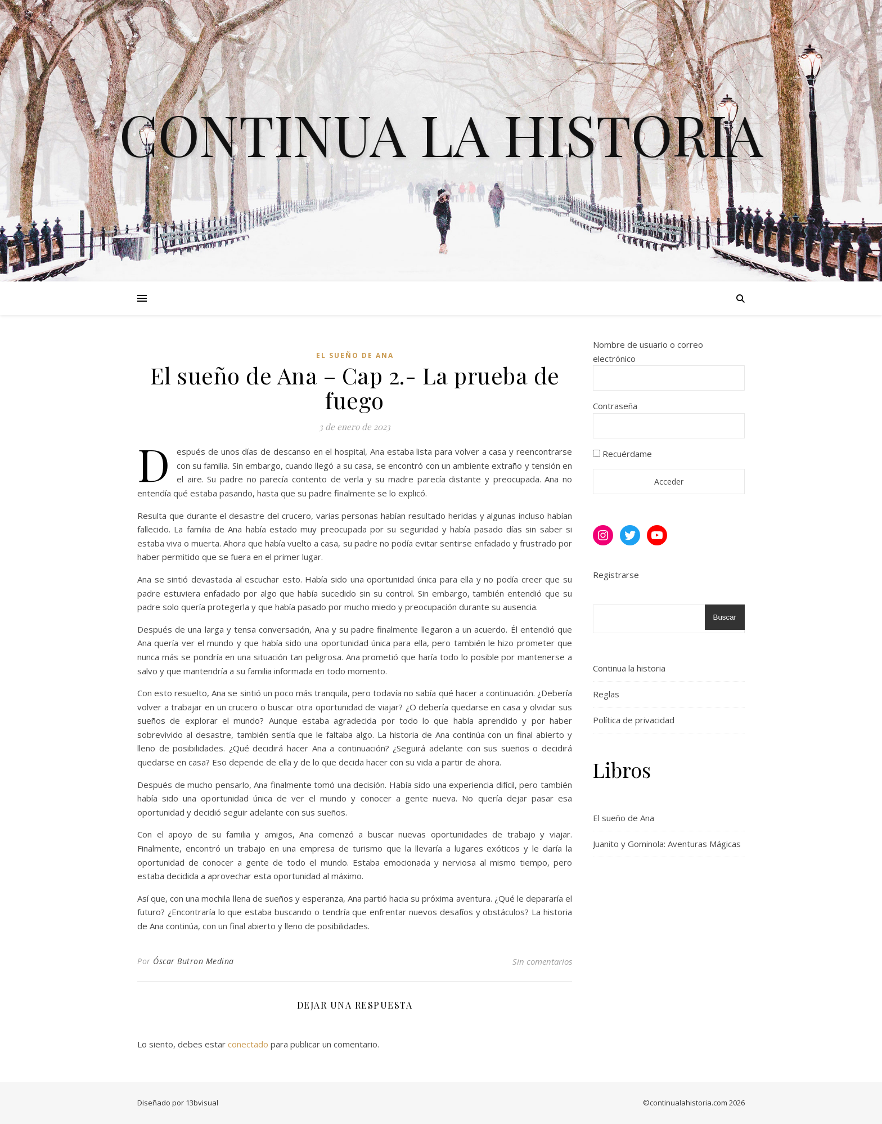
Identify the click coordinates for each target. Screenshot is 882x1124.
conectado (248, 1044)
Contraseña (615, 405)
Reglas (606, 694)
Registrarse (616, 574)
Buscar (724, 617)
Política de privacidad (633, 720)
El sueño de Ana (355, 355)
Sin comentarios (542, 961)
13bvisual (202, 1103)
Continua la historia (441, 134)
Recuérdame (622, 453)
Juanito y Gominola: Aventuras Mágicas (667, 843)
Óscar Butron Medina (193, 961)
